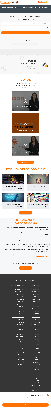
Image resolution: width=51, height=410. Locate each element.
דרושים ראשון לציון (35, 324)
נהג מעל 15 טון (36, 362)
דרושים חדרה (37, 336)
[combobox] (25, 23)
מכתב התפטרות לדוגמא (34, 389)
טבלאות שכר (37, 369)
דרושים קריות (37, 339)
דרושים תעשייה (21, 309)
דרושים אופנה (37, 293)
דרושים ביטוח (37, 296)
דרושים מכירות (36, 311)
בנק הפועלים (37, 354)
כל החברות (21, 357)
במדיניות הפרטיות (30, 400)
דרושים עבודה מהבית (19, 291)
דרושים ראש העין (36, 327)
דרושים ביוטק (37, 309)
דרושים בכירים (36, 298)
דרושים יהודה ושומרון (19, 336)
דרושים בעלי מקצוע (35, 299)
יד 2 (39, 352)
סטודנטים (38, 364)
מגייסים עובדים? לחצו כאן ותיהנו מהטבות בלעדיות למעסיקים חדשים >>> (25, 8)
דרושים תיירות (21, 308)
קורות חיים (37, 367)
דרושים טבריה (37, 343)
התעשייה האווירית (36, 359)
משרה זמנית (15, 44)
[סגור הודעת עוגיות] (2, 394)
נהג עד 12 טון (37, 361)
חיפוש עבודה (37, 380)
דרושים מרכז (21, 332)
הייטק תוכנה (21, 313)
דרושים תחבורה (20, 299)
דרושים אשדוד (21, 329)
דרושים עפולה (37, 344)
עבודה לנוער (37, 378)
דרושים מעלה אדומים (19, 327)
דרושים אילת (21, 322)
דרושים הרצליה (36, 332)
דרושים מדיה (21, 296)
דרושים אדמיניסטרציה (35, 291)
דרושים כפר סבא (36, 331)
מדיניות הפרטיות (20, 352)
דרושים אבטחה (21, 306)
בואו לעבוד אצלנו (20, 364)
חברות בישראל (21, 359)
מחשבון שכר (37, 371)
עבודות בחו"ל (21, 341)
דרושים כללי (37, 304)
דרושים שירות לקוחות (19, 304)
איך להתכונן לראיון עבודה (35, 386)
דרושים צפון (21, 338)
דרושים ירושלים (20, 324)
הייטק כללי (21, 311)
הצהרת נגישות (21, 355)
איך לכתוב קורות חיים (35, 384)
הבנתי (25, 404)
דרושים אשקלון (21, 321)
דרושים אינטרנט (36, 294)
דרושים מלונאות (20, 288)
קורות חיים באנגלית (35, 390)
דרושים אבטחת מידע (35, 289)
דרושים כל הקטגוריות (35, 288)
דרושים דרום (21, 339)
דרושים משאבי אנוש (19, 289)
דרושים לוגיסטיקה (36, 308)
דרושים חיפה (37, 338)
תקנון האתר (21, 350)
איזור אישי (10, 255)
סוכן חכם (16, 255)
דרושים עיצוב (21, 293)
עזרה (23, 362)
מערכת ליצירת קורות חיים (42, 257)
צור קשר (22, 361)
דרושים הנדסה (36, 303)
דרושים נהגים (37, 366)
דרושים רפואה (21, 301)
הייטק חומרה (37, 313)
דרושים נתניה (37, 329)
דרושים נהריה (37, 341)
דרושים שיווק (21, 303)
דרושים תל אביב (36, 321)
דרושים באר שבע (20, 319)
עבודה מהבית (24, 44)
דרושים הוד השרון (36, 334)
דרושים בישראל (36, 319)
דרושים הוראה (36, 301)
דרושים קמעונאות (20, 298)
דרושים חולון (37, 322)
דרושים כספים (36, 306)
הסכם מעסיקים (20, 354)
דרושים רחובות (21, 331)
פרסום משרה (5, 2)
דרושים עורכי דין (20, 294)
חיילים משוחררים (34, 44)
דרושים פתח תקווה (35, 326)
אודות (23, 366)
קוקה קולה (37, 357)
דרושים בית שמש (20, 326)
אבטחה (38, 355)
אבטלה (38, 382)
